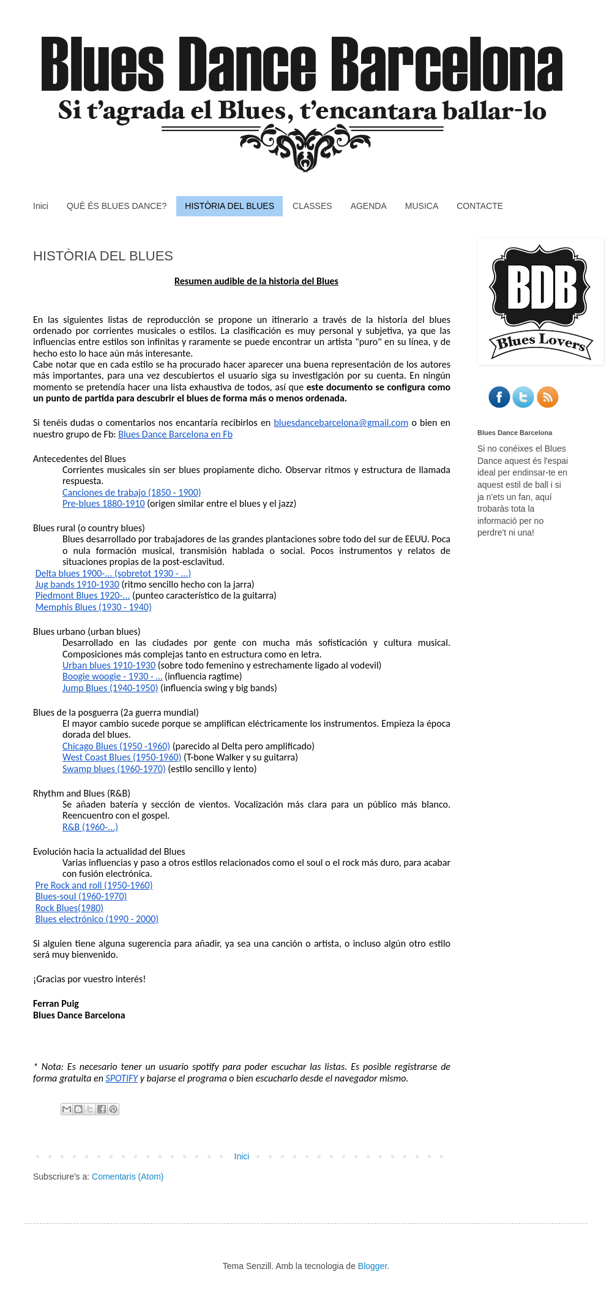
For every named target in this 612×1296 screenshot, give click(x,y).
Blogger (372, 1266)
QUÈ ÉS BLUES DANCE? (116, 206)
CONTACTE (480, 206)
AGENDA (369, 206)
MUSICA (421, 206)
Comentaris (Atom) (127, 1176)
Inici (40, 206)
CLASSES (312, 206)
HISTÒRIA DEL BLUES (229, 206)
